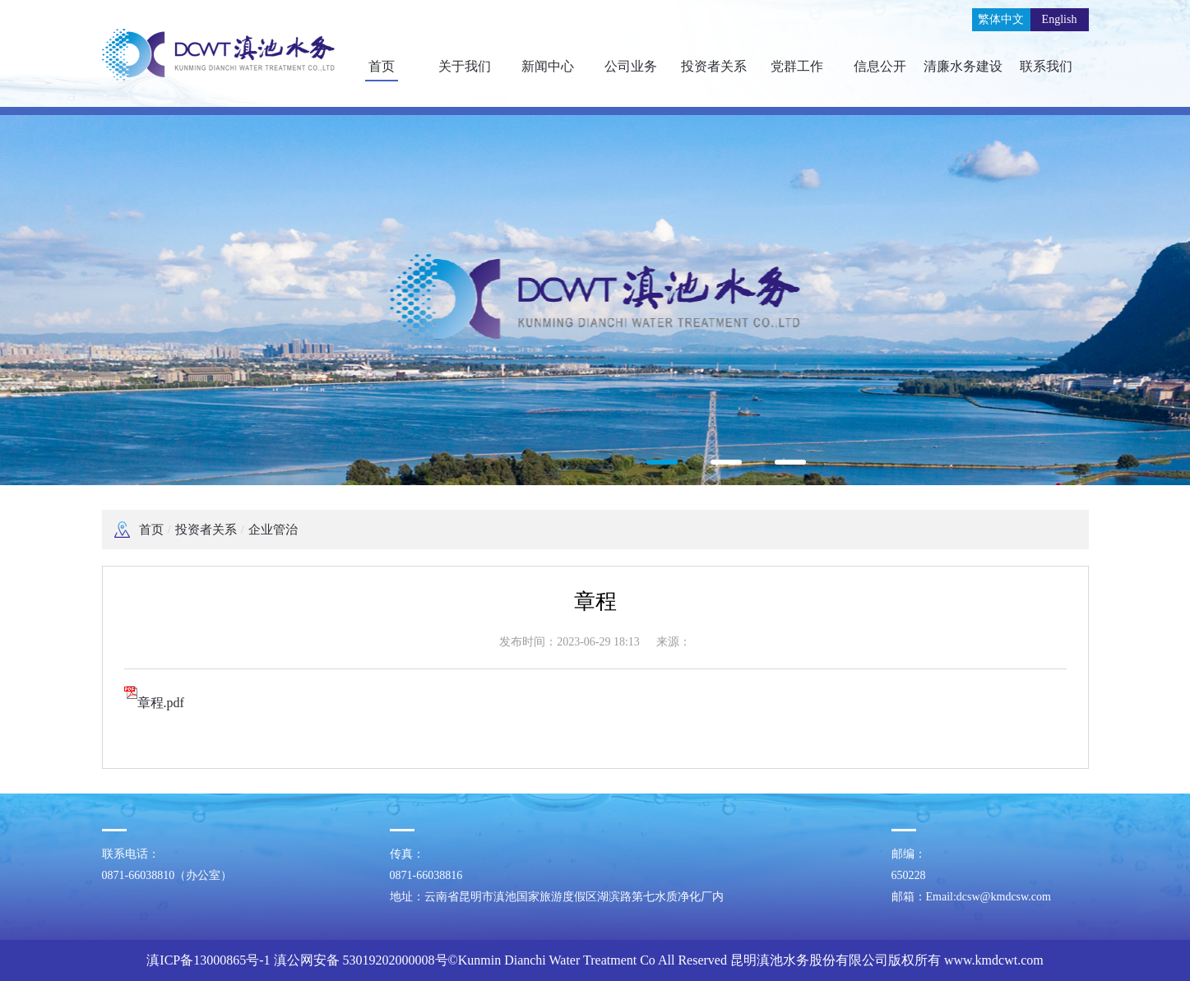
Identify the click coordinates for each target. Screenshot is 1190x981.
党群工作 (797, 66)
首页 (381, 66)
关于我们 (464, 66)
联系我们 (1046, 66)
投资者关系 (714, 66)
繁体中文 (1001, 19)
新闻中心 (547, 66)
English (1059, 19)
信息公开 (880, 66)
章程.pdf (154, 703)
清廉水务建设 (963, 66)
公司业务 (630, 66)
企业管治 (273, 529)
